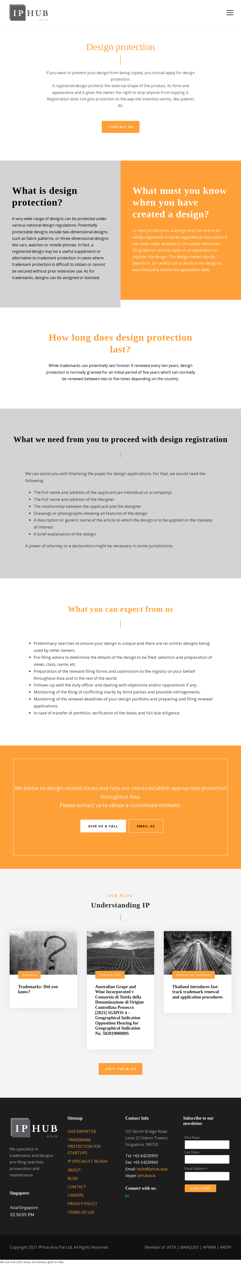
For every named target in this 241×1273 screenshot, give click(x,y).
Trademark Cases (110, 978)
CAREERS (76, 1198)
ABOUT (74, 1173)
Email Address (196, 1172)
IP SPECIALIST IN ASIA (88, 1165)
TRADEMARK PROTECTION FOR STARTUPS (84, 1150)
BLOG (73, 1182)
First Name (192, 1141)
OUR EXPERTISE (82, 1135)
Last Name (192, 1156)
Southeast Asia (185, 978)
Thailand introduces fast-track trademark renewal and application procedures (197, 995)
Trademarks (29, 978)
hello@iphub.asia (152, 1172)
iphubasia (146, 1179)
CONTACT (77, 1190)
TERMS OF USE (81, 1215)
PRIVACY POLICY (82, 1207)
